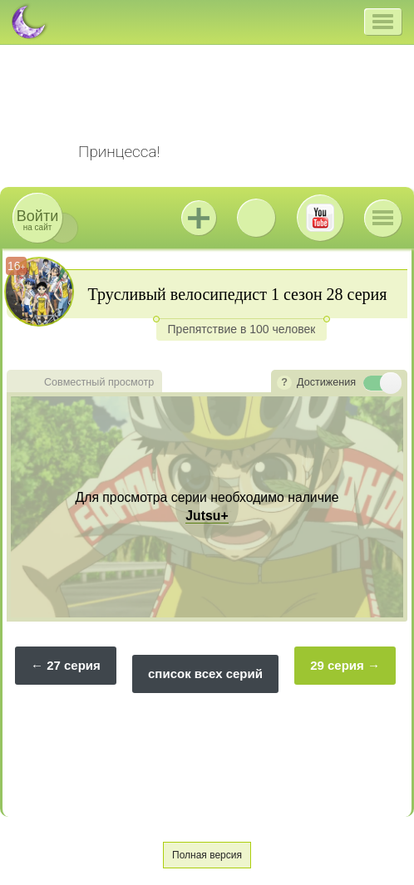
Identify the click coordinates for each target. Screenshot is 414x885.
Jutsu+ (198, 217)
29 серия (337, 665)
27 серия (74, 665)
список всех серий (205, 673)
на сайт (37, 220)
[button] (383, 21)
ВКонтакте (256, 218)
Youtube (320, 217)
